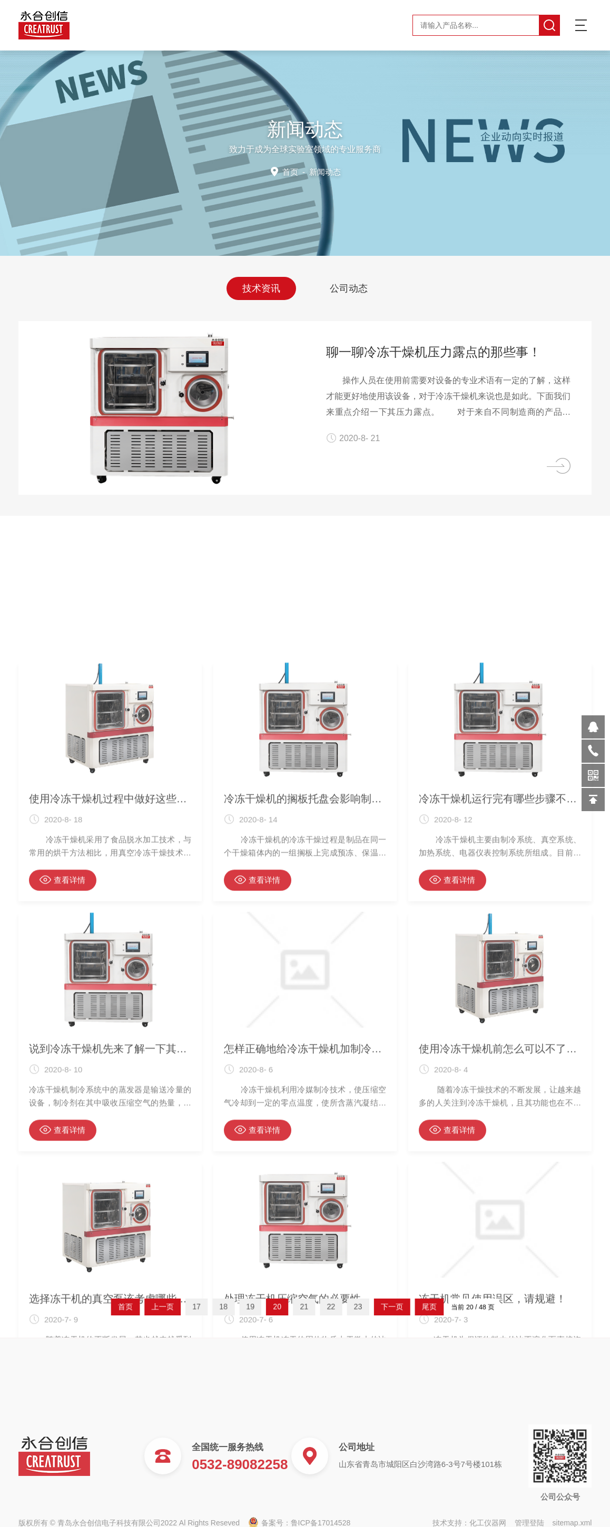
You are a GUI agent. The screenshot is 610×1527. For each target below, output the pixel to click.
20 (288, 1306)
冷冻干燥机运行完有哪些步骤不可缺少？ (500, 1174)
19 (271, 1306)
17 (239, 1306)
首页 (290, 171)
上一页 (219, 1306)
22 (320, 1306)
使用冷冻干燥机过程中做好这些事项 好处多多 (110, 1174)
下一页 (358, 1306)
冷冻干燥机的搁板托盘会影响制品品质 (305, 1174)
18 (255, 1306)
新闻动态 (324, 171)
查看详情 (62, 1255)
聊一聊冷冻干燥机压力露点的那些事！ (446, 352)
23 (336, 1306)
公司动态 (349, 287)
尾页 (379, 1306)
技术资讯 (261, 287)
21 (304, 1306)
